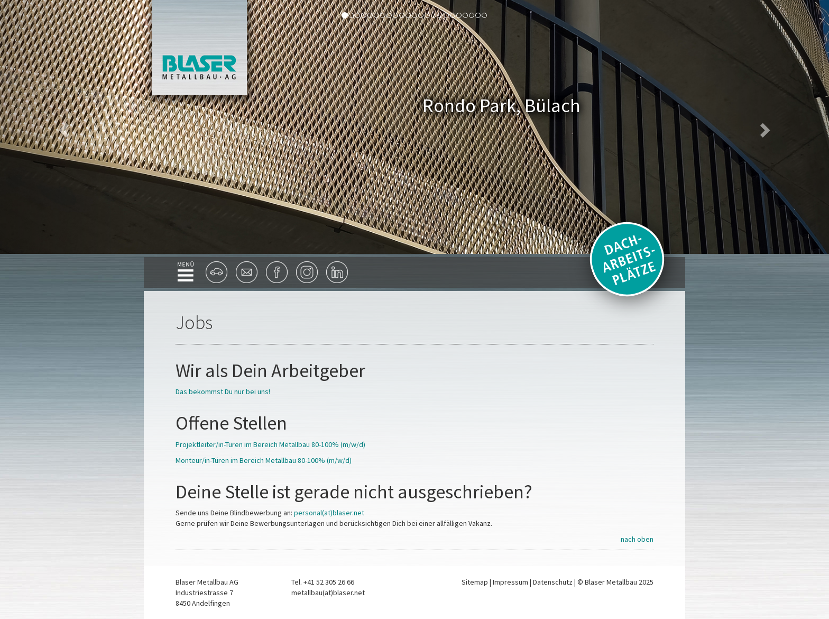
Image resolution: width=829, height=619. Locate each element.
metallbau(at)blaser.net (328, 592)
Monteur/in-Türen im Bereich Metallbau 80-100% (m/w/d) (264, 460)
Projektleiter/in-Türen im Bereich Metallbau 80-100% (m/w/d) (270, 444)
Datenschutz (553, 582)
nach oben (637, 539)
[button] (62, 127)
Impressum (510, 582)
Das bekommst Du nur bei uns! (223, 391)
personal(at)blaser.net (329, 512)
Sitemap (475, 582)
